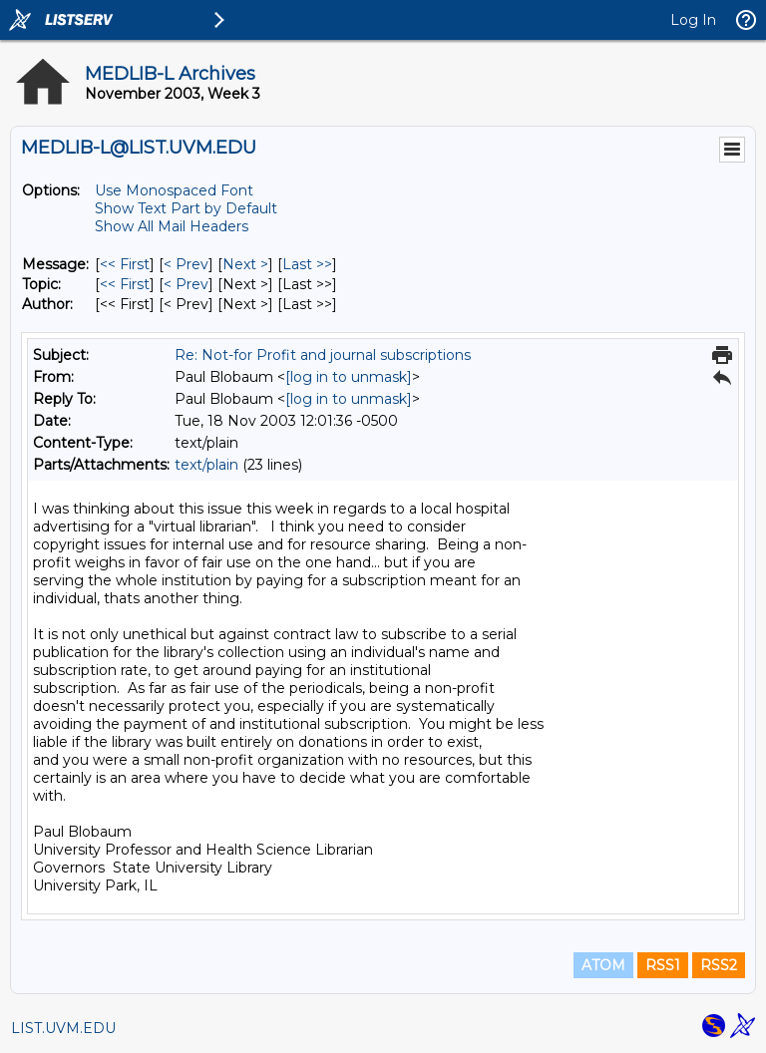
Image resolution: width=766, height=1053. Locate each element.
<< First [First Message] (125, 264)
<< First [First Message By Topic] (125, 284)
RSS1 (662, 965)
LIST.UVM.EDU (63, 1028)
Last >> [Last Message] (307, 264)
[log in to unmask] (348, 377)
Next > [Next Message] (245, 264)
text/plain (206, 465)
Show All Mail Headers (171, 226)
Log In (693, 20)
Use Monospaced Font (174, 190)
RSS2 (718, 965)
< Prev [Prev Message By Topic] (186, 284)
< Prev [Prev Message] (186, 264)
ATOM (603, 965)
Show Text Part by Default (186, 208)
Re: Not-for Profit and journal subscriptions (323, 355)
